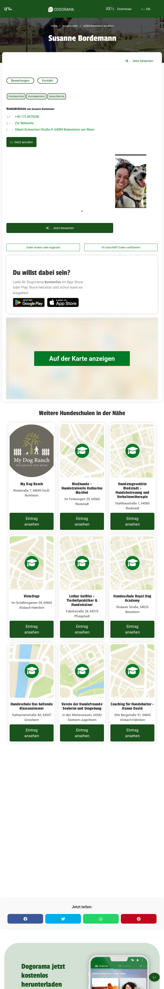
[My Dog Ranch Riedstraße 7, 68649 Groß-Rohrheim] (32, 477)
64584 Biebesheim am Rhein (98, 26)
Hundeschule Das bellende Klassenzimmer (31, 706)
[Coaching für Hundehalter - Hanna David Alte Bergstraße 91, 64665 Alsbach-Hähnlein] (132, 693)
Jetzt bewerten (139, 61)
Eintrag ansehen (31, 521)
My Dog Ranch (31, 484)
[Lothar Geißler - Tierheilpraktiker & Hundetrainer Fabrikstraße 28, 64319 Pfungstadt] (82, 587)
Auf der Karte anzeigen (82, 358)
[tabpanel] (130, 181)
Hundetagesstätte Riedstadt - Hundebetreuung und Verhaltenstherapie (132, 490)
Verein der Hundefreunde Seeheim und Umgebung (82, 706)
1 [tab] (82, 211)
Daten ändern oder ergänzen (43, 247)
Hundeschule (16, 96)
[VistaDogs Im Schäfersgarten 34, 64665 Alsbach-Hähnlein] (32, 587)
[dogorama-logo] (61, 9)
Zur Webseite (24, 123)
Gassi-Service (56, 96)
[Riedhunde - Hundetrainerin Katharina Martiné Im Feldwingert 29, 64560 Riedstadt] (82, 477)
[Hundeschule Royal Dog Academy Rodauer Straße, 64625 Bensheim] (132, 587)
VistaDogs (32, 596)
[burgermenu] (8, 8)
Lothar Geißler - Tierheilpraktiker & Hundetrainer (82, 600)
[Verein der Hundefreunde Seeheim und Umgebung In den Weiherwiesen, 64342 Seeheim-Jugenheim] (82, 693)
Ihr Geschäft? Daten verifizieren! (121, 247)
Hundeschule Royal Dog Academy (132, 598)
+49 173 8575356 (27, 117)
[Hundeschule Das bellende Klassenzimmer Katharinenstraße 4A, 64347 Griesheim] (32, 693)
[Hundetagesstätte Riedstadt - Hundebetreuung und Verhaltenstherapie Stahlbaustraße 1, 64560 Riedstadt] (132, 477)
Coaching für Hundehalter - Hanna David (132, 706)
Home (54, 26)
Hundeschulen (70, 26)
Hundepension (36, 96)
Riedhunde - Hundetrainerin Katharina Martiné (82, 488)
